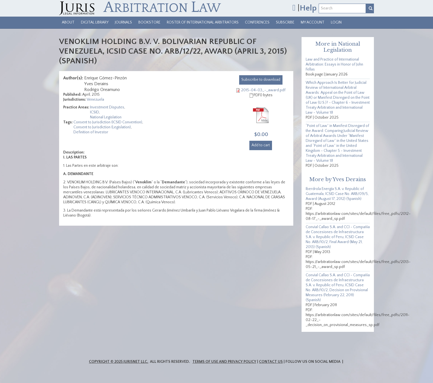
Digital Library (95, 22)
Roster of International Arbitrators (203, 22)
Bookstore (149, 22)
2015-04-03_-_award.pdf (263, 90)
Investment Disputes (107, 107)
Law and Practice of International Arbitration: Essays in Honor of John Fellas (334, 64)
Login (336, 22)
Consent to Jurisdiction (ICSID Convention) (107, 122)
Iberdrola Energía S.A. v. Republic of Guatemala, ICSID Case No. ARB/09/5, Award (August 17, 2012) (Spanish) (337, 194)
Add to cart (261, 145)
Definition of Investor (90, 132)
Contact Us (271, 361)
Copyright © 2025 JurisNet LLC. (118, 361)
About (68, 22)
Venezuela (95, 99)
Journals (123, 22)
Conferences (257, 22)
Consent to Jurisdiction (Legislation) (102, 127)
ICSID (94, 112)
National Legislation (106, 117)
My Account (312, 22)
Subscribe (285, 22)
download (260, 79)
